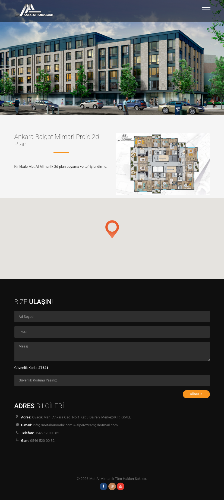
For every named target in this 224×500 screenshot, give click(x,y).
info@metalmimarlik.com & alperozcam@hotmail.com (75, 425)
